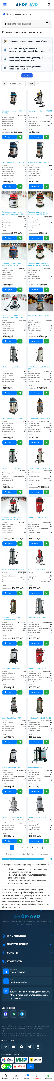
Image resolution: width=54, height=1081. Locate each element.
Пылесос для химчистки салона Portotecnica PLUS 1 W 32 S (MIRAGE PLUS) (13, 316)
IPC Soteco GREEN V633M (11, 468)
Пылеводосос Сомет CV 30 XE (40, 111)
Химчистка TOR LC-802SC (12, 419)
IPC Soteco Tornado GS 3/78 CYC (39, 368)
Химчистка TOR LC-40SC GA (39, 163)
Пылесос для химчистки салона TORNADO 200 (12, 265)
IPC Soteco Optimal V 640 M (39, 419)
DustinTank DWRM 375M (37, 817)
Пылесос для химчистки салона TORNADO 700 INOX (12, 519)
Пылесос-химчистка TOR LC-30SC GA (13, 112)
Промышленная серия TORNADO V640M (11, 618)
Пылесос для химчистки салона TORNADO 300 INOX (39, 265)
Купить (8, 137)
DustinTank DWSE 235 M (11, 669)
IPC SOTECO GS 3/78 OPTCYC (39, 468)
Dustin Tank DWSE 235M (11, 768)
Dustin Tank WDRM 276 (37, 518)
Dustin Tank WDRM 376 (37, 669)
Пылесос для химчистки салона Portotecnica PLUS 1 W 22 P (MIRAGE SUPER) (13, 213)
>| (42, 847)
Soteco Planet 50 (34, 768)
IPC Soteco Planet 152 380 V (12, 817)
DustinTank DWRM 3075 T (11, 718)
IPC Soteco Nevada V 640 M (12, 367)
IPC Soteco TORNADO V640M (39, 718)
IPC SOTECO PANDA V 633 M (13, 569)
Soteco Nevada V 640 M (37, 617)
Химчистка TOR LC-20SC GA (13, 163)
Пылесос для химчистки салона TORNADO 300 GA (38, 213)
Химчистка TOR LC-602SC (38, 315)
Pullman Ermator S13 (36, 569)
